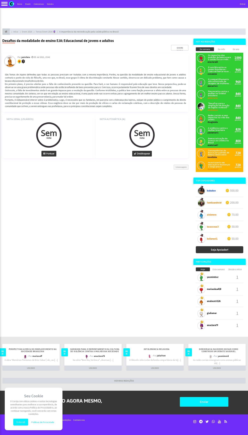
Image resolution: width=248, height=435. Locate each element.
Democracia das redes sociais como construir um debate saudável (218, 350)
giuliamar (212, 313)
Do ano (236, 49)
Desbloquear (142, 153)
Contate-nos (79, 420)
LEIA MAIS (31, 368)
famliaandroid (214, 202)
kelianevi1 (212, 239)
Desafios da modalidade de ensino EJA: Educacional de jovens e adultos (58, 41)
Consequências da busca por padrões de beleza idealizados (218, 153)
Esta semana (219, 269)
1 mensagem (181, 167)
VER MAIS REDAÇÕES (124, 380)
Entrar (243, 4)
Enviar (204, 402)
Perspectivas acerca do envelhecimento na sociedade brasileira (32, 350)
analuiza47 (213, 145)
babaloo (211, 190)
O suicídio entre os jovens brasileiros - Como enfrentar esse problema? (218, 69)
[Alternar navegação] (4, 5)
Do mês (221, 49)
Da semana (205, 49)
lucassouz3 (213, 169)
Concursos (39, 4)
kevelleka (212, 157)
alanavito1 (213, 86)
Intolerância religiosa (157, 349)
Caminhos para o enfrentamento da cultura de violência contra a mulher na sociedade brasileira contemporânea (94, 351)
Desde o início (235, 269)
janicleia (25, 57)
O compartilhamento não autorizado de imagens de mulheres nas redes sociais (218, 81)
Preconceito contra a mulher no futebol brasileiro (218, 93)
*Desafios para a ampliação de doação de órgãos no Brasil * (218, 105)
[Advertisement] (124, 18)
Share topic (180, 49)
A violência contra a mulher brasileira (218, 129)
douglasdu (213, 122)
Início (19, 4)
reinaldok (212, 74)
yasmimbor (212, 277)
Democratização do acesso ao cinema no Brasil (218, 141)
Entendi (20, 422)
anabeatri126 (213, 301)
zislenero (212, 214)
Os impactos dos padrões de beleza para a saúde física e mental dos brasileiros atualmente (219, 57)
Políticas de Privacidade (42, 422)
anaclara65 (213, 62)
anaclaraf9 (212, 325)
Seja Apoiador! (219, 249)
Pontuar (48, 153)
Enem (28, 4)
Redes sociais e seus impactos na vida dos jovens (218, 117)
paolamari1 (213, 132)
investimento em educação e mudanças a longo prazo (219, 165)
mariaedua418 (214, 289)
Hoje (203, 269)
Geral (50, 4)
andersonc (213, 98)
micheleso (213, 110)
